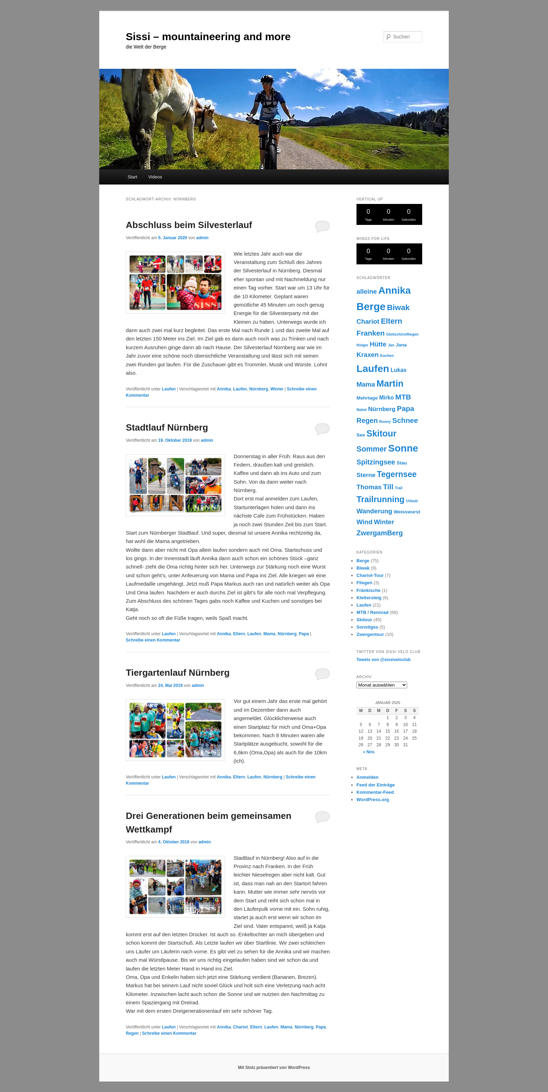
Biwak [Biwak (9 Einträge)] (398, 307)
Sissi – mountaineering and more (208, 36)
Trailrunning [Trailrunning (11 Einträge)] (380, 499)
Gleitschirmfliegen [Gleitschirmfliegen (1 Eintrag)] (402, 334)
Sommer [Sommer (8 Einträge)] (371, 449)
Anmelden (367, 777)
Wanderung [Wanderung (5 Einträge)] (374, 511)
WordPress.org (372, 799)
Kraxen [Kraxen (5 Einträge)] (367, 354)
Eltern (239, 633)
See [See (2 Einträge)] (360, 435)
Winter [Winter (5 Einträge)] (384, 522)
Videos (155, 176)
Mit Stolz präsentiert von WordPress (274, 1067)
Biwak (363, 568)
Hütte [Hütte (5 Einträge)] (378, 344)
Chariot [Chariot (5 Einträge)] (368, 321)
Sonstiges (367, 627)
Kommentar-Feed (375, 792)
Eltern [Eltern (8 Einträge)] (391, 321)
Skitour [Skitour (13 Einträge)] (382, 433)
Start (132, 176)
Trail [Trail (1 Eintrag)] (399, 488)
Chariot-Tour (370, 575)
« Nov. (369, 751)
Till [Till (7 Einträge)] (388, 487)
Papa (304, 633)
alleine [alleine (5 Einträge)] (366, 291)
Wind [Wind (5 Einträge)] (364, 522)
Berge (362, 560)
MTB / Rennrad (372, 612)
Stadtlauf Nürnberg (167, 427)
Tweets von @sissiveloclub (383, 659)
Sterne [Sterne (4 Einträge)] (365, 474)
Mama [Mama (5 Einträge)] (365, 384)
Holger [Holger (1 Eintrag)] (362, 345)
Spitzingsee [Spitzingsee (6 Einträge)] (375, 462)
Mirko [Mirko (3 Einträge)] (386, 398)
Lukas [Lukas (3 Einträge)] (398, 370)
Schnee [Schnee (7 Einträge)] (405, 420)
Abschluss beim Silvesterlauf (189, 225)
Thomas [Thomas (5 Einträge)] (369, 487)
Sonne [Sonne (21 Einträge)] (403, 448)
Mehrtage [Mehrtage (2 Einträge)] (367, 398)
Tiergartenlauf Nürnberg (178, 672)
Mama (269, 633)
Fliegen (364, 582)
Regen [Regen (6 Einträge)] (367, 420)
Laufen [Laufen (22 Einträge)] (372, 368)
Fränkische (368, 590)
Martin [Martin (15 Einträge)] (389, 383)
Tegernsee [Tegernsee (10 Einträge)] (397, 474)
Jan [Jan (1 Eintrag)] (391, 345)
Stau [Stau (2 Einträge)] (402, 463)
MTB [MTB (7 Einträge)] (403, 397)
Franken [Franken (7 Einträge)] (370, 333)
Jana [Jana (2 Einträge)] (401, 344)
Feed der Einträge (375, 784)
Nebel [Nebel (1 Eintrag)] (361, 410)
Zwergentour (370, 634)
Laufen (168, 389)
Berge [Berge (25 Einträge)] (370, 306)
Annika (224, 389)
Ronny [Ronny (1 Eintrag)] (385, 421)
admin (202, 237)
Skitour (364, 619)
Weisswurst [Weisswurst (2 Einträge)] (407, 511)
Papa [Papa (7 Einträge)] (405, 408)
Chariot (240, 1027)
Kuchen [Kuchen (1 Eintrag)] (387, 355)
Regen (132, 1033)
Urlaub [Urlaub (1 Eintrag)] (412, 501)
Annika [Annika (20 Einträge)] (394, 290)
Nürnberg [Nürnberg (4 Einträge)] (381, 408)
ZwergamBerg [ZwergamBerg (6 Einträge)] (379, 533)
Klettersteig (369, 597)
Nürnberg (258, 389)
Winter (277, 389)
